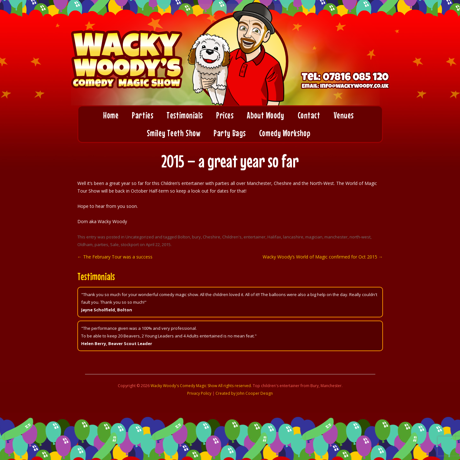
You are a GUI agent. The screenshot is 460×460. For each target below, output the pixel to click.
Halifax (274, 237)
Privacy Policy (199, 393)
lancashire (293, 237)
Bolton (184, 237)
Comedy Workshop (284, 133)
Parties (142, 115)
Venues (344, 115)
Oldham (85, 244)
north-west (360, 237)
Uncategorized (139, 237)
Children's (232, 237)
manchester (336, 237)
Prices (224, 115)
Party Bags (230, 133)
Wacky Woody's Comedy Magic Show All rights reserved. (201, 385)
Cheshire (211, 237)
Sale (114, 244)
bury (196, 237)
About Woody (265, 115)
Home (110, 115)
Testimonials (184, 115)
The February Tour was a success (114, 257)
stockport (130, 244)
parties (101, 244)
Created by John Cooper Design (244, 393)
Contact (309, 115)
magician (313, 237)
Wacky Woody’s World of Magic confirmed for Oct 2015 (323, 257)
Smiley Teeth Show (174, 133)
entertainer (254, 237)
